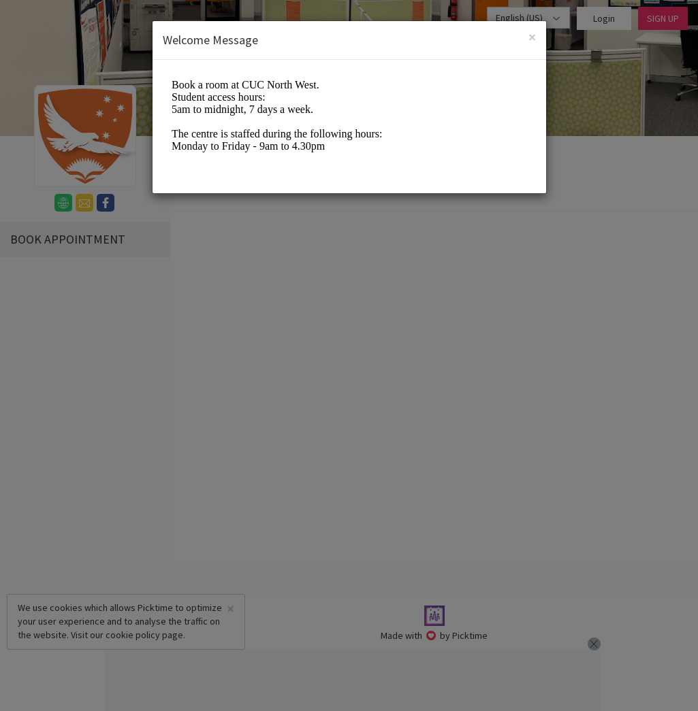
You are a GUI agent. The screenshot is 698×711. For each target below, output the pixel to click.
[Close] (532, 37)
